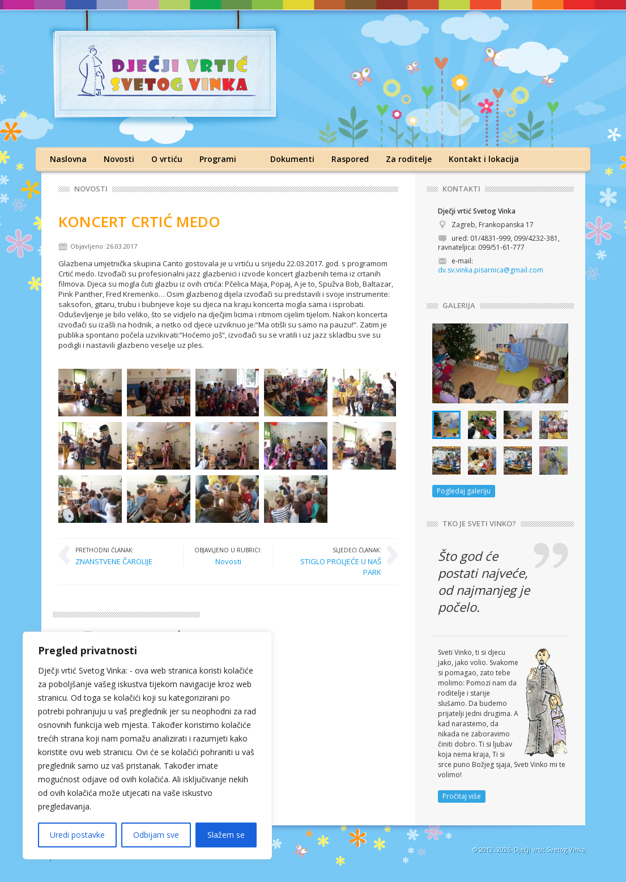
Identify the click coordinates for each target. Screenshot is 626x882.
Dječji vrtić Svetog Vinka (549, 849)
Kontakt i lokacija (484, 159)
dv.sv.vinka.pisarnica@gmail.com (490, 270)
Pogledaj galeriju (464, 491)
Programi (217, 159)
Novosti (119, 159)
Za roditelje (409, 159)
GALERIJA (458, 305)
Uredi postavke (77, 834)
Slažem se (226, 834)
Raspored (350, 159)
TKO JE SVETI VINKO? (479, 523)
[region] (147, 745)
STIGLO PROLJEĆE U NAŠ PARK (333, 561)
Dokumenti (292, 159)
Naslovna (68, 159)
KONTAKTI (461, 189)
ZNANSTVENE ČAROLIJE (113, 555)
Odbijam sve (156, 834)
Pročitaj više (461, 796)
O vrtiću (166, 159)
